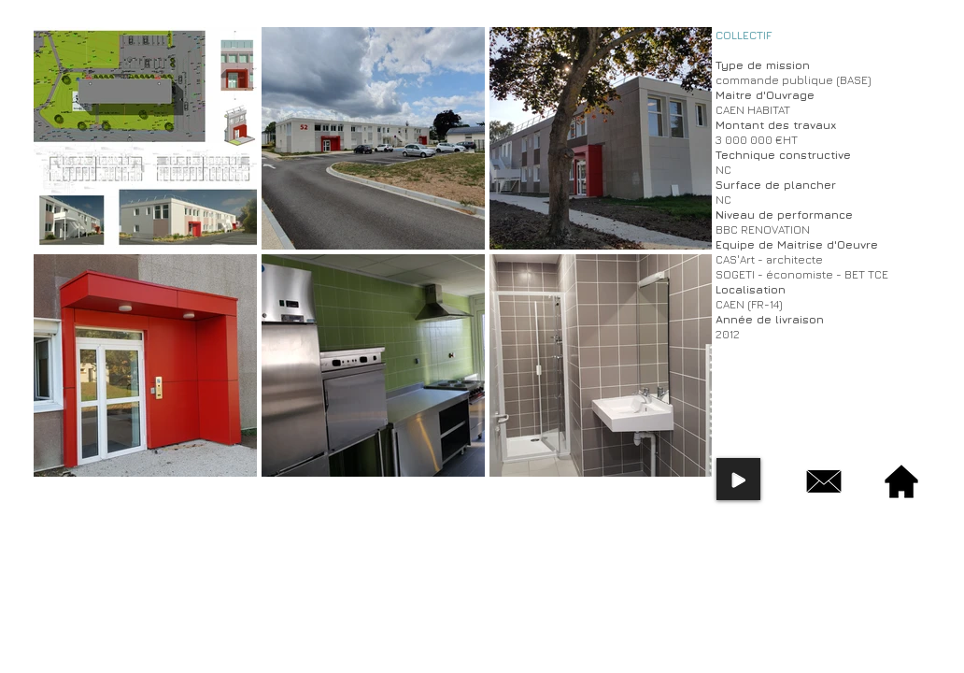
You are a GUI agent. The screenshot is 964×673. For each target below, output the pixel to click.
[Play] (738, 479)
